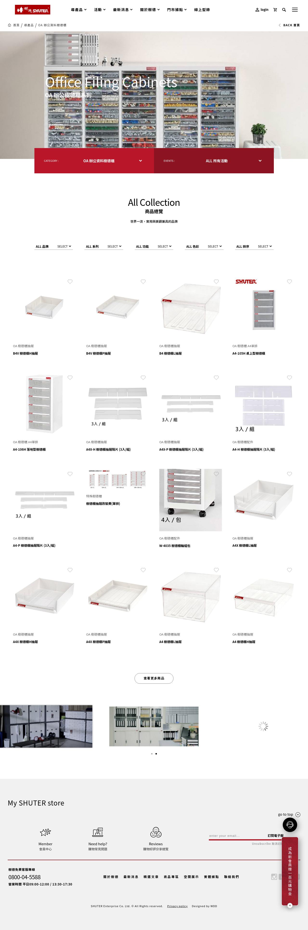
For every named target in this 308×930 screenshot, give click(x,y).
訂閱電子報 (275, 835)
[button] (152, 753)
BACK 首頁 (289, 25)
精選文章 (151, 876)
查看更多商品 (154, 678)
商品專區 (171, 876)
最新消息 (131, 876)
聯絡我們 (231, 876)
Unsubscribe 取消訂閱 (267, 843)
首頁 (16, 25)
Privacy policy (177, 906)
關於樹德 (111, 876)
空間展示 (191, 876)
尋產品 (29, 25)
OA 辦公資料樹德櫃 (52, 25)
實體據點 (211, 876)
